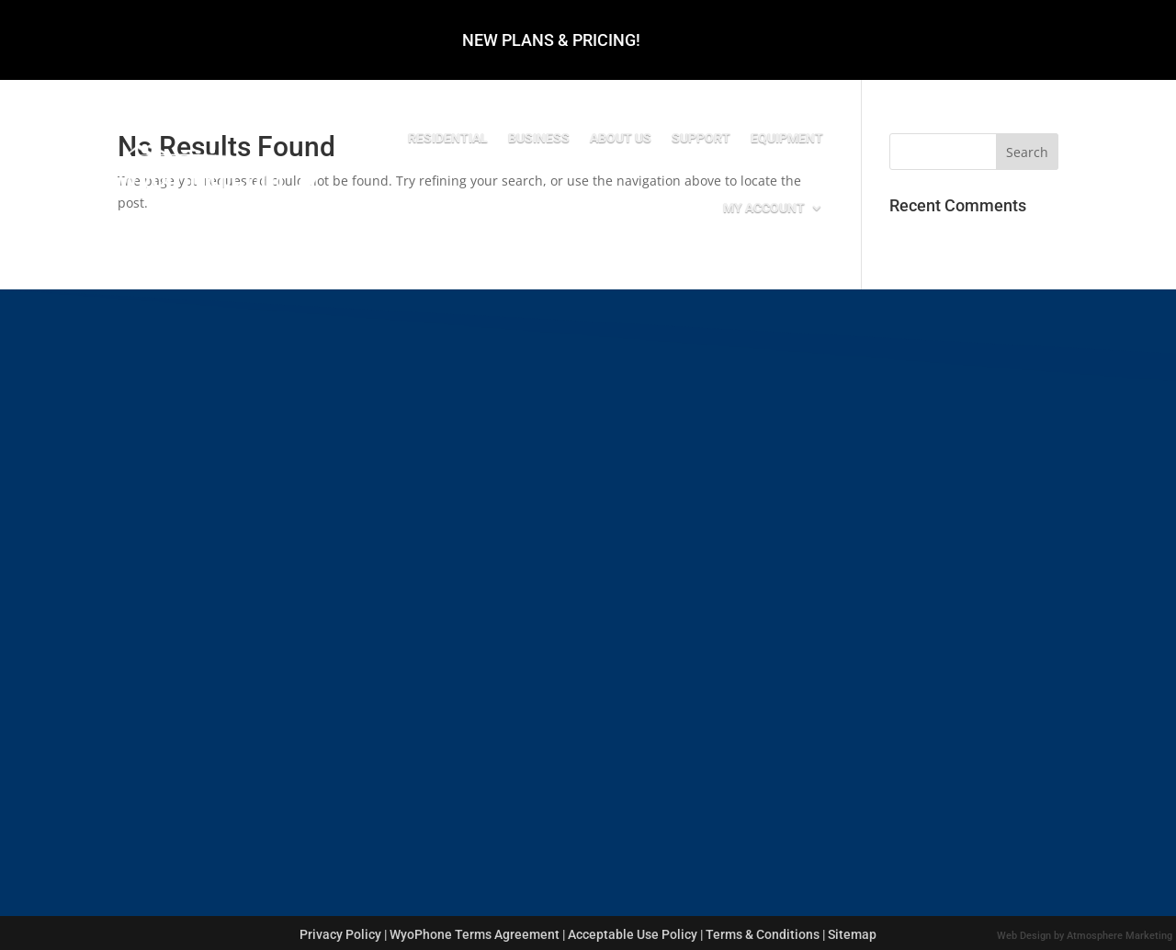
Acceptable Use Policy (632, 934)
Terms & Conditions (763, 934)
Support (701, 137)
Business (539, 137)
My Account (764, 207)
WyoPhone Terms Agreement (475, 934)
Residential (448, 137)
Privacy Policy (340, 934)
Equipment (787, 137)
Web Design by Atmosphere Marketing (1084, 936)
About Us (620, 137)
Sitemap (852, 934)
